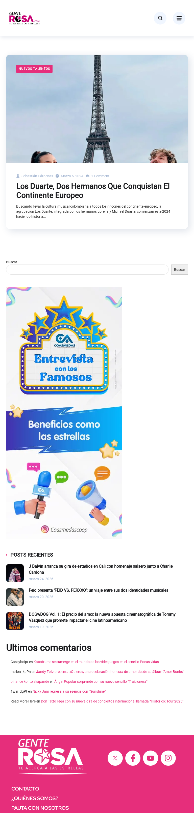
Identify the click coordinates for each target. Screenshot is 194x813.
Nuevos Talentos (34, 69)
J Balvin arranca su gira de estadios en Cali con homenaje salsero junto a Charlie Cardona (101, 569)
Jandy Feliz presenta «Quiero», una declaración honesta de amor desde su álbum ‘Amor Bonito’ (110, 672)
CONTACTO (25, 788)
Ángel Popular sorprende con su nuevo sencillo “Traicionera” (101, 681)
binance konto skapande (30, 681)
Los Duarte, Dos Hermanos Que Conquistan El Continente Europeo (92, 191)
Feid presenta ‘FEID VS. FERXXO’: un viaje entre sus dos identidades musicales (98, 590)
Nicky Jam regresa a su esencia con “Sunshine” (69, 691)
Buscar (11, 262)
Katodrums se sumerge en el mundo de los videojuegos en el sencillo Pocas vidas (96, 662)
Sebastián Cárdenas (34, 176)
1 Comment (97, 176)
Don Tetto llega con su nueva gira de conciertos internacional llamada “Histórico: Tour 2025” (112, 701)
